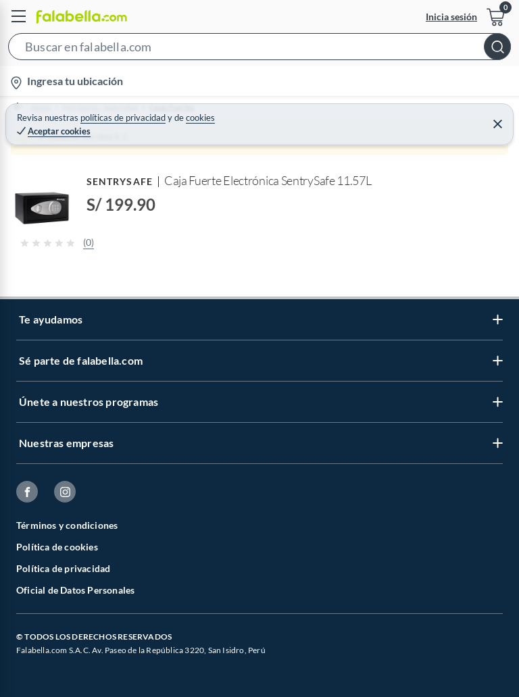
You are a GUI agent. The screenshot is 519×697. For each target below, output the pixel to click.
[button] (259, 49)
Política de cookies (57, 546)
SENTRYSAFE (119, 181)
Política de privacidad (63, 568)
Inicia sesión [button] (451, 16)
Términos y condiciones (67, 525)
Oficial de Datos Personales (75, 590)
